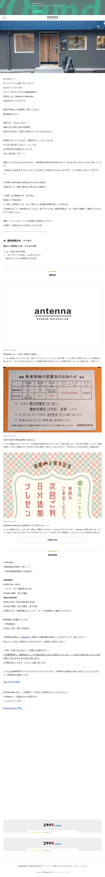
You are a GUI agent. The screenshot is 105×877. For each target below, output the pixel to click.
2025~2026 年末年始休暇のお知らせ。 (19, 440)
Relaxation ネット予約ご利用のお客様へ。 (21, 354)
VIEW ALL (52, 540)
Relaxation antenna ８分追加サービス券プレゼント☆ (26, 525)
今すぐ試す (37, 11)
